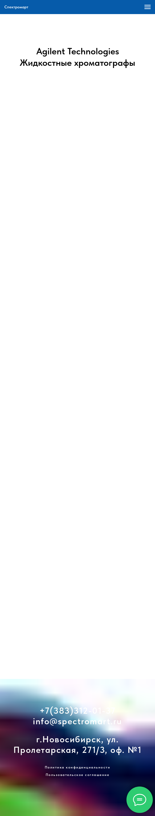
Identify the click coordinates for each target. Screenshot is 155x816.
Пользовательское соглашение (78, 775)
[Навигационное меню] (147, 7)
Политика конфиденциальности (77, 767)
